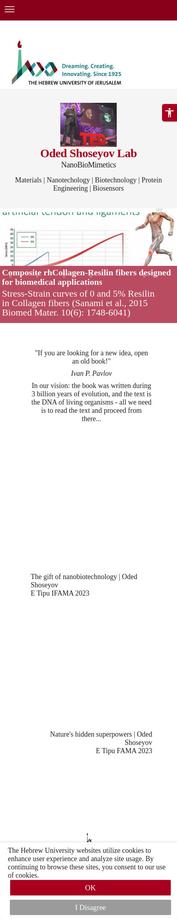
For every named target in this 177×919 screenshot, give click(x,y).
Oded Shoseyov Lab (88, 153)
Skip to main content (29, 25)
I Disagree (90, 907)
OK (90, 888)
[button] (169, 112)
